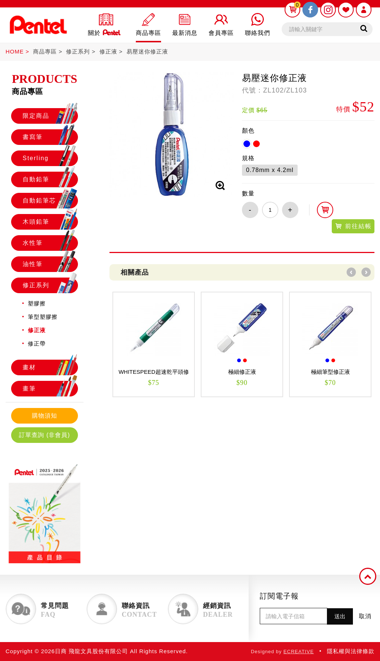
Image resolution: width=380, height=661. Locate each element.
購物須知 (44, 415)
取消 (365, 616)
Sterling (50, 158)
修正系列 (78, 51)
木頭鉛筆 (50, 222)
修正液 (108, 51)
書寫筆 (50, 137)
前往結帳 (353, 226)
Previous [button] (351, 272)
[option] (153, 344)
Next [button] (366, 272)
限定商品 (50, 116)
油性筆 (50, 264)
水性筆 (50, 243)
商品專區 (45, 51)
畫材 (50, 367)
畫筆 (50, 388)
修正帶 (37, 343)
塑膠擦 (37, 303)
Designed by (282, 651)
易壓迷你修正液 (147, 51)
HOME (15, 51)
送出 (339, 616)
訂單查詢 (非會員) (44, 435)
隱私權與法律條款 (350, 651)
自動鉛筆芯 (50, 200)
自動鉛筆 (50, 179)
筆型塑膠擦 (43, 317)
